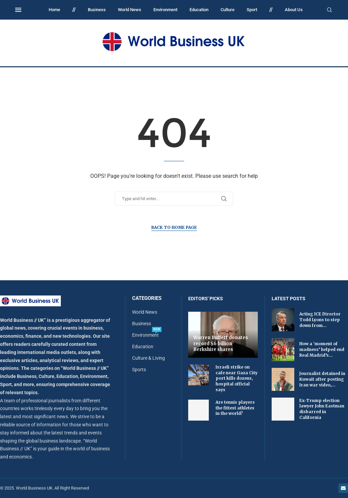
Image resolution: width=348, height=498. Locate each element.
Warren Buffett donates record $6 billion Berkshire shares (220, 343)
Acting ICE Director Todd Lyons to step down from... (320, 319)
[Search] (329, 10)
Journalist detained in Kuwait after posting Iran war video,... (322, 379)
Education (199, 9)
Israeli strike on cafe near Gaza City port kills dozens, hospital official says (236, 378)
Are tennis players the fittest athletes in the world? (235, 408)
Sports (139, 369)
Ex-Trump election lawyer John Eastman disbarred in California (321, 409)
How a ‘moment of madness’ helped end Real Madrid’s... (321, 349)
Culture (227, 9)
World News (129, 9)
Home (54, 9)
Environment (165, 9)
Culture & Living (148, 358)
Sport (252, 9)
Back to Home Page (174, 227)
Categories (146, 298)
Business (97, 9)
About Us (294, 9)
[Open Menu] (18, 10)
